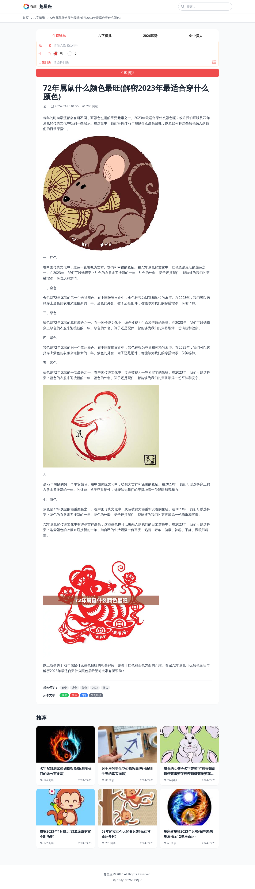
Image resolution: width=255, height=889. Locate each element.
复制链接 (96, 695)
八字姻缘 (39, 18)
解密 (64, 687)
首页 (26, 18)
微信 (64, 695)
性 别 (45, 53)
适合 (74, 687)
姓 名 (45, 45)
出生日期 (45, 62)
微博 (74, 695)
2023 (95, 687)
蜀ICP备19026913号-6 (127, 880)
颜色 (84, 687)
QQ (84, 695)
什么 (105, 687)
